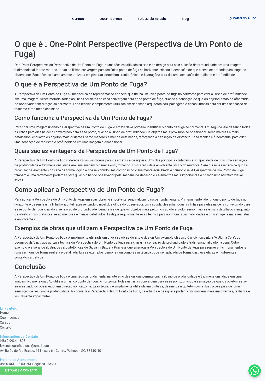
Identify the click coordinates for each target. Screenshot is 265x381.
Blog (185, 18)
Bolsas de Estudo (151, 18)
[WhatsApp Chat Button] (254, 370)
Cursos (78, 18)
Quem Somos (110, 18)
